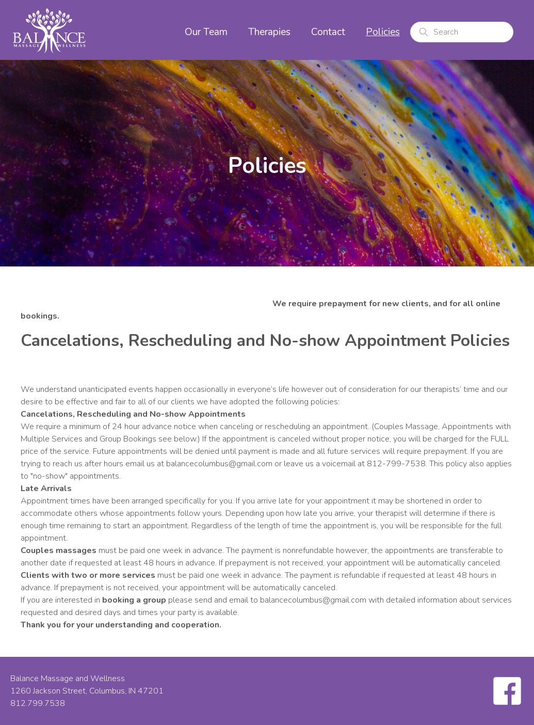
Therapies (269, 32)
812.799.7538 (37, 703)
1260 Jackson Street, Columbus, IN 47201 (87, 691)
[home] (49, 30)
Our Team (206, 32)
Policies (383, 32)
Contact (328, 32)
